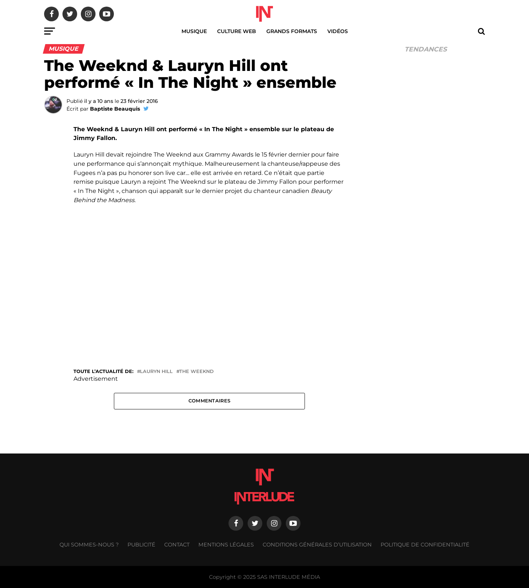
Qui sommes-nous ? (89, 544)
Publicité (141, 544)
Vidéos (337, 31)
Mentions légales (226, 544)
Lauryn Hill (156, 371)
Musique (194, 31)
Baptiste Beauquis (115, 108)
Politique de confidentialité (425, 544)
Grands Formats (291, 31)
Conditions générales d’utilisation (317, 544)
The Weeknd (196, 371)
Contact (177, 544)
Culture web (236, 31)
